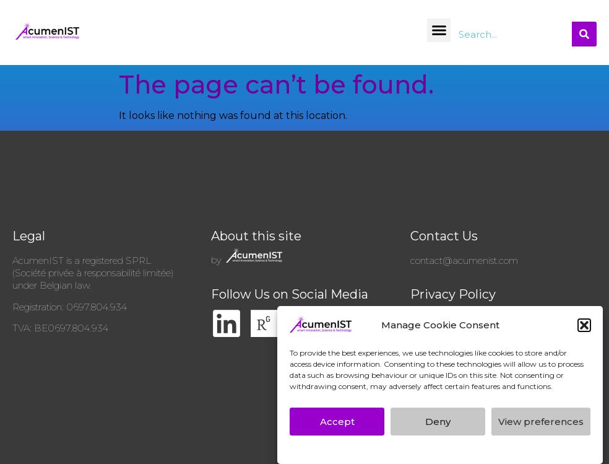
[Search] (584, 34)
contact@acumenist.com (464, 260)
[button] (584, 328)
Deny (438, 424)
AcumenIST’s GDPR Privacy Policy (371, 451)
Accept (337, 424)
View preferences (541, 424)
